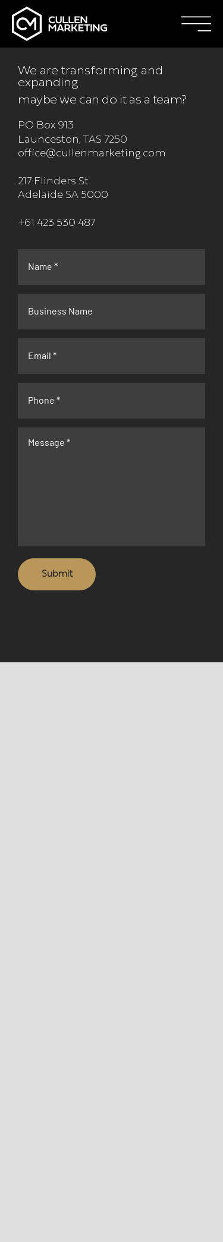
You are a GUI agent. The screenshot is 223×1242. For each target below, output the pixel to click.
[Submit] (57, 574)
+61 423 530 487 (56, 223)
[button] (196, 24)
